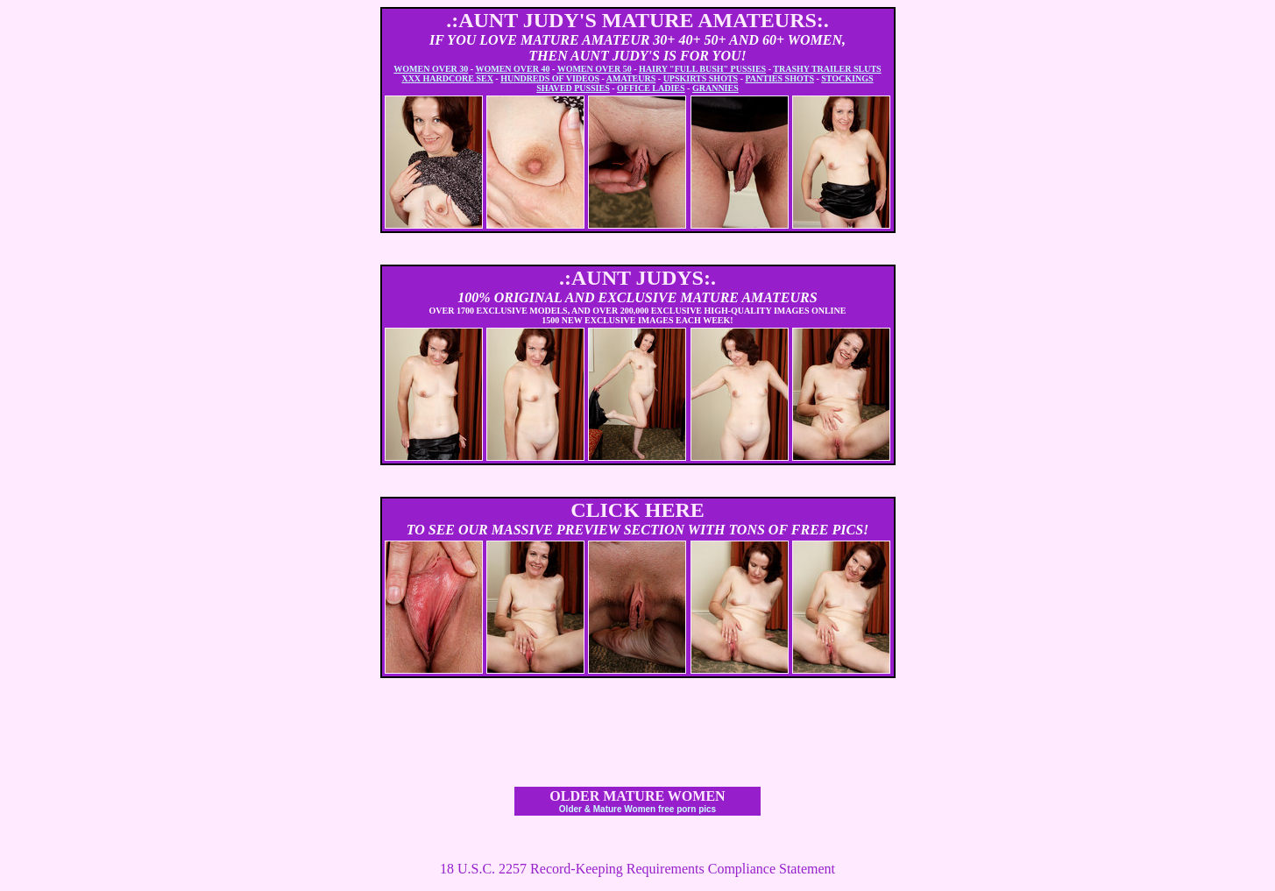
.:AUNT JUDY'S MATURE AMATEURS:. (637, 20)
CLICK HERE (637, 510)
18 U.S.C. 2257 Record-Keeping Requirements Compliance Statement (637, 868)
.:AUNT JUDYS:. (637, 277)
